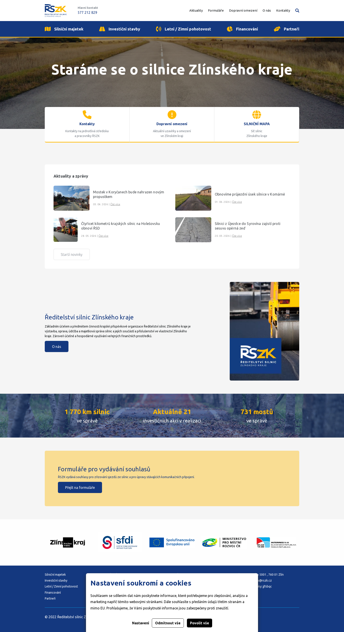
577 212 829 (87, 12)
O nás (56, 347)
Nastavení (140, 623)
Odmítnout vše (168, 623)
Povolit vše (199, 623)
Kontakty (283, 10)
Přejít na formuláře (80, 488)
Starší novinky (71, 254)
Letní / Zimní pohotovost (61, 586)
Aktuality (196, 10)
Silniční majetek (55, 574)
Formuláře (216, 10)
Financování (53, 592)
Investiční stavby (56, 580)
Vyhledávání (297, 10)
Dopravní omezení (243, 10)
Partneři (50, 598)
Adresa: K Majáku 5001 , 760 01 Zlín (260, 574)
